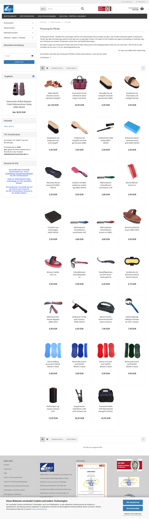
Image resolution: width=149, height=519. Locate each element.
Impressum (8, 469)
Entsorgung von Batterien (12, 494)
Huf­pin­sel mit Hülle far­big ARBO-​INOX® (106, 140)
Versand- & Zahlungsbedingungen (15, 482)
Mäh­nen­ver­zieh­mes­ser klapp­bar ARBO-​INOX (53, 319)
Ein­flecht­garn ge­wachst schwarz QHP (53, 408)
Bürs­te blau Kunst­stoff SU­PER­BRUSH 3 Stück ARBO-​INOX (79, 364)
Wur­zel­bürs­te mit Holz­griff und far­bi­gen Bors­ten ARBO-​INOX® (105, 95)
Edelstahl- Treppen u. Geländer (72, 16)
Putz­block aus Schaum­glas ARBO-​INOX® (53, 229)
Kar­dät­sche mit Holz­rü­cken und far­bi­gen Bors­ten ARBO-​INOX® (132, 95)
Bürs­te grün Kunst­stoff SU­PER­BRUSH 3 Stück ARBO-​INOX (132, 364)
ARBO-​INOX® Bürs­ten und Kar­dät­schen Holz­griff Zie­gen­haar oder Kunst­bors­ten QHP (53, 95)
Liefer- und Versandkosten (13, 477)
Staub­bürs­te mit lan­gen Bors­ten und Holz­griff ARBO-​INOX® (53, 140)
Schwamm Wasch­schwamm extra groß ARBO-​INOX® (132, 140)
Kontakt (6, 465)
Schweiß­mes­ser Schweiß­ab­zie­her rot (79, 274)
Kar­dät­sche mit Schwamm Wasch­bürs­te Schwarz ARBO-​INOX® (132, 274)
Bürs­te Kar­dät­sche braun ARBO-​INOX (132, 228)
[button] (42, 68)
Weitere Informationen (132, 514)
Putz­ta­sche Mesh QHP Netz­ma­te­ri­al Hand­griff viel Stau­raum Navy (105, 409)
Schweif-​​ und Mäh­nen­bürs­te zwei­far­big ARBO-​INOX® (79, 185)
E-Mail (58, 47)
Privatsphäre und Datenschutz (14, 490)
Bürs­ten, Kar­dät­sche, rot (53, 273)
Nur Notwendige (133, 508)
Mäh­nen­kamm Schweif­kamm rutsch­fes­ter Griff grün (105, 185)
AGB (5, 473)
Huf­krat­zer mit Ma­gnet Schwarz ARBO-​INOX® (79, 319)
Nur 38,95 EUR (19, 112)
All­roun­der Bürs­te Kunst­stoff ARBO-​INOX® (53, 185)
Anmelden (19, 62)
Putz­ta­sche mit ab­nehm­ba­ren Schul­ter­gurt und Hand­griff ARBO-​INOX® (79, 95)
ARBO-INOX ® (9, 126)
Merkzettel (140, 2)
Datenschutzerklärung (39, 509)
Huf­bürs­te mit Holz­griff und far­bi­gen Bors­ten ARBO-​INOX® (79, 140)
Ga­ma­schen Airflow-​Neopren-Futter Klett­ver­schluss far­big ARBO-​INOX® (19, 104)
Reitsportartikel (27, 16)
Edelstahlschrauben (47, 16)
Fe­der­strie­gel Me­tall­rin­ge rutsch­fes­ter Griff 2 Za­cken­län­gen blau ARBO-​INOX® (132, 319)
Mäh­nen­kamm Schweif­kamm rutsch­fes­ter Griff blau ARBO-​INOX (79, 230)
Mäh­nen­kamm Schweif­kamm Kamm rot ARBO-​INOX (105, 230)
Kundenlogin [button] (127, 2)
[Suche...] (43, 8)
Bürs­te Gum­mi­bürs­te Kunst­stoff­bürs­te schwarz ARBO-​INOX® (106, 319)
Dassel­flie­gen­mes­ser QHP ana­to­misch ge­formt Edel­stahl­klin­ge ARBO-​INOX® (106, 274)
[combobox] (57, 68)
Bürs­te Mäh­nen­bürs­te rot (132, 184)
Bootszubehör (10, 16)
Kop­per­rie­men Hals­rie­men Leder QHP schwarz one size (79, 409)
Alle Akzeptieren (132, 502)
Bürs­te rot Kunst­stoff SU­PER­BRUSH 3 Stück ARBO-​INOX (105, 364)
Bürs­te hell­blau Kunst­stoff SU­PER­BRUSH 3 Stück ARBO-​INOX (53, 364)
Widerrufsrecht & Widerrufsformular (16, 486)
